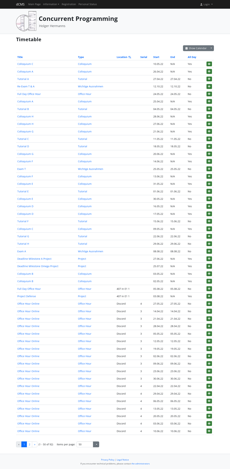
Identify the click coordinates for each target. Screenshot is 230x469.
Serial (143, 57)
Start (156, 57)
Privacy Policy (107, 459)
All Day (192, 57)
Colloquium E (25, 183)
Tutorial (82, 79)
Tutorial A (23, 79)
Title (20, 57)
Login (205, 4)
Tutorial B (23, 109)
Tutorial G (23, 236)
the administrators (141, 463)
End (172, 57)
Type (81, 57)
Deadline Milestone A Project (34, 258)
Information (50, 4)
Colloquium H (25, 116)
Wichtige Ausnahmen (90, 86)
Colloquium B (25, 273)
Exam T (21, 169)
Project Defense (26, 296)
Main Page (34, 4)
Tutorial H (23, 243)
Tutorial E (23, 191)
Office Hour (84, 94)
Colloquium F (25, 161)
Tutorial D (23, 146)
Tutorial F (22, 221)
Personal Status (87, 4)
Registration (69, 4)
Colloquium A (25, 71)
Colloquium (85, 64)
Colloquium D (25, 206)
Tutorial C (23, 139)
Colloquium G (25, 131)
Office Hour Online (28, 303)
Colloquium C (25, 64)
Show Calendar (196, 48)
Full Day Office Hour (29, 94)
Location (124, 57)
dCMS (20, 4)
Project (82, 258)
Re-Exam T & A (25, 86)
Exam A (21, 251)
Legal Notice (123, 459)
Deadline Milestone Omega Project (37, 266)
